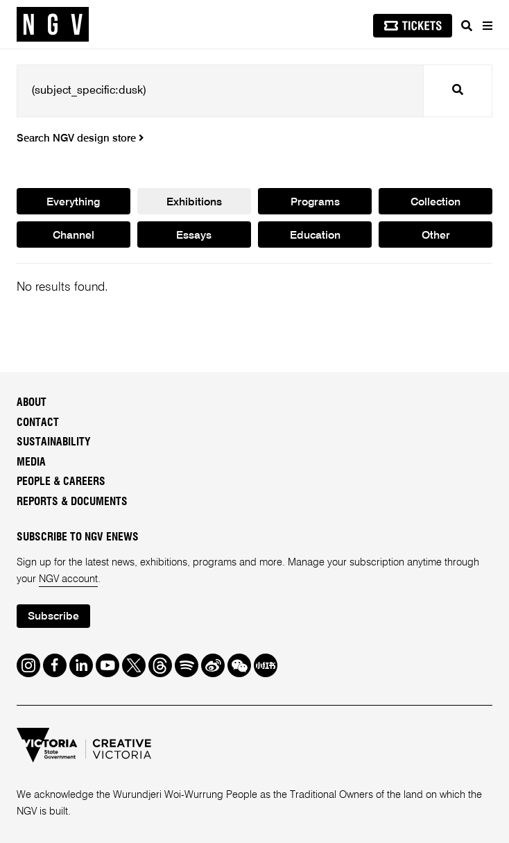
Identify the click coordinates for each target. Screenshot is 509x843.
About (31, 403)
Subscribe (53, 616)
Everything (73, 202)
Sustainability (54, 442)
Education (315, 235)
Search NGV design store (80, 139)
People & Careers (61, 482)
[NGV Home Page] (53, 24)
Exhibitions (194, 202)
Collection (435, 202)
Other (436, 235)
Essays (194, 235)
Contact (38, 423)
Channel (73, 235)
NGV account (68, 579)
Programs (315, 202)
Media (31, 462)
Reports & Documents (72, 502)
